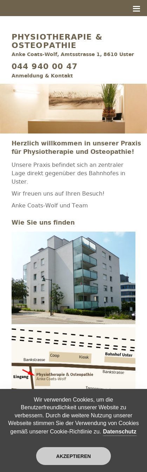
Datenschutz (119, 432)
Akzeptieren (73, 456)
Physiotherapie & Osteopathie (57, 41)
